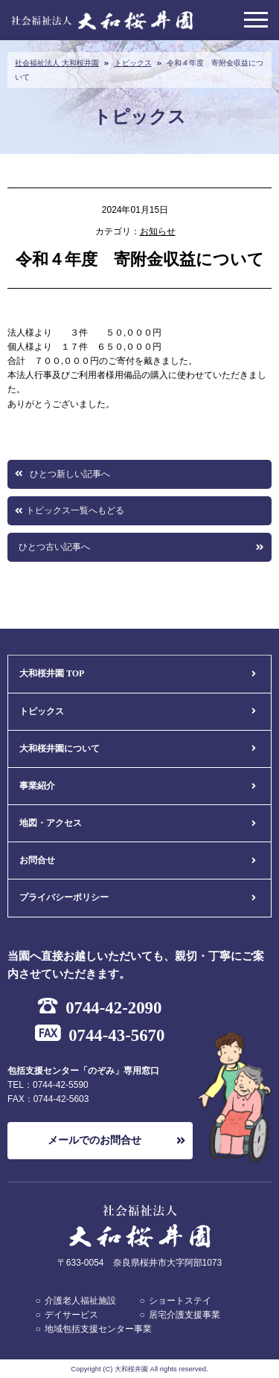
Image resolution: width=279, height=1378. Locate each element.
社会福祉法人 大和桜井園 (57, 63)
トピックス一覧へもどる (75, 510)
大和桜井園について (59, 748)
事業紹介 (37, 786)
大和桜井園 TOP (51, 673)
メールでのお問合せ (94, 1140)
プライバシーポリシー (64, 897)
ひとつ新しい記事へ (70, 474)
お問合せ (37, 860)
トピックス (133, 63)
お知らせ (158, 231)
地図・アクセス (50, 823)
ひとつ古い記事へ (54, 547)
